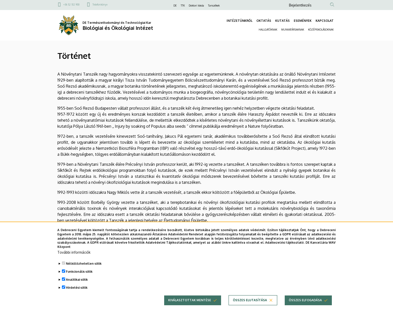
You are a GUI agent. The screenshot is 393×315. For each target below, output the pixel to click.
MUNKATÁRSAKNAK (292, 29)
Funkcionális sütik (79, 275)
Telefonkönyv (100, 4)
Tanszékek (214, 5)
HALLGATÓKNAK (268, 29)
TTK (183, 5)
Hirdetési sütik (76, 291)
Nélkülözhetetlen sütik (84, 267)
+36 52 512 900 (71, 4)
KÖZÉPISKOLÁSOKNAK (321, 29)
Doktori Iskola (196, 5)
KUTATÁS (282, 21)
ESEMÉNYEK (303, 21)
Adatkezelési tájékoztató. (285, 246)
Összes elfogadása (305, 303)
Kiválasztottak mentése (189, 303)
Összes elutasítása (250, 303)
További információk (73, 256)
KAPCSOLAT (325, 21)
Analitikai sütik (77, 283)
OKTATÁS (263, 21)
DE (175, 5)
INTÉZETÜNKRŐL (239, 21)
